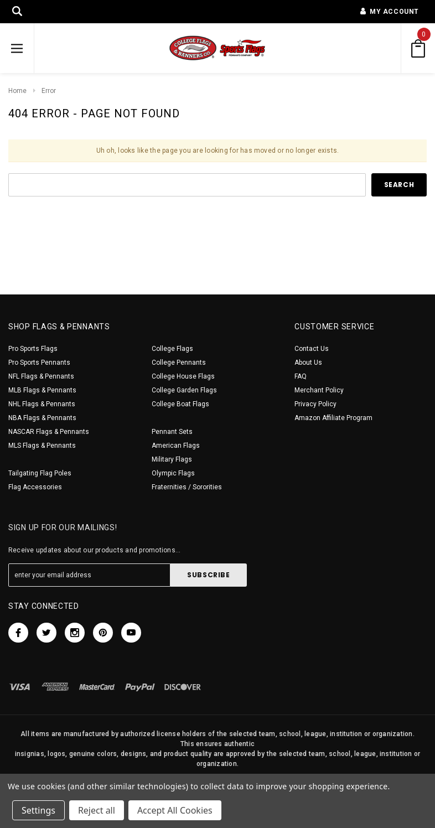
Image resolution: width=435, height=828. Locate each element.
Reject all (96, 810)
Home (17, 91)
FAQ (300, 376)
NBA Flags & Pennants (42, 418)
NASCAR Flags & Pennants (48, 432)
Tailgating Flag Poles (39, 473)
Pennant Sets (172, 432)
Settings (38, 810)
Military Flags (172, 459)
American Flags (176, 445)
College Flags (172, 349)
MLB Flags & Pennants (42, 390)
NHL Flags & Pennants (41, 404)
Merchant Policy (319, 390)
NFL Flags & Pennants (41, 376)
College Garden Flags (184, 390)
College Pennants (179, 362)
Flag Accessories (35, 487)
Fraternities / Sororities (187, 487)
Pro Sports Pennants (39, 362)
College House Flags (183, 376)
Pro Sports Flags (33, 349)
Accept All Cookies (175, 810)
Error (49, 91)
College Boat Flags (180, 404)
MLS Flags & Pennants (42, 445)
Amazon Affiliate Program (333, 418)
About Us (308, 362)
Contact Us (311, 349)
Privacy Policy (315, 404)
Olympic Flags (173, 473)
